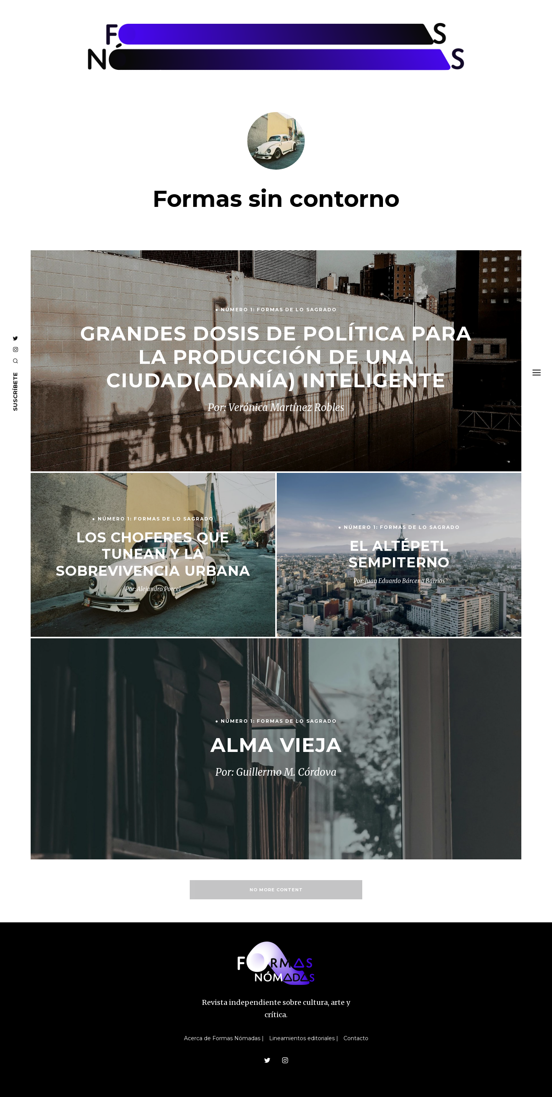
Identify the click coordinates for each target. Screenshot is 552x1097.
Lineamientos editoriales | (303, 1038)
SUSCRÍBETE (15, 391)
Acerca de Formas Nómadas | (224, 1038)
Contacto (355, 1038)
